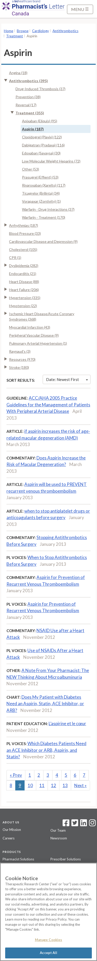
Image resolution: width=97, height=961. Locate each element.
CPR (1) (15, 257)
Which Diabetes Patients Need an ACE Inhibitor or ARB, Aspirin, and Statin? (46, 750)
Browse (22, 31)
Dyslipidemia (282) (23, 265)
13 (65, 785)
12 (53, 785)
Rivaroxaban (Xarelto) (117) (43, 185)
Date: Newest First (67, 379)
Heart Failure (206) (24, 289)
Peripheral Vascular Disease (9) (34, 335)
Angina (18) (18, 72)
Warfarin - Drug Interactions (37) (48, 209)
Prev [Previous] (16, 775)
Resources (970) (22, 359)
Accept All (48, 953)
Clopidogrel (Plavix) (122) (42, 137)
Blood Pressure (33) (25, 233)
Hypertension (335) (24, 297)
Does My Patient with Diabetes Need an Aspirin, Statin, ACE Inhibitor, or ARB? (45, 703)
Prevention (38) (28, 97)
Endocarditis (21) (22, 273)
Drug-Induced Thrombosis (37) (40, 89)
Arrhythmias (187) (23, 225)
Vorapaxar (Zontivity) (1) (41, 201)
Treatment (14, 36)
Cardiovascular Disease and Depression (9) (43, 241)
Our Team (58, 830)
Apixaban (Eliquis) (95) (39, 121)
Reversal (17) (26, 105)
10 (30, 785)
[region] (48, 912)
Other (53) (30, 169)
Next (80, 785)
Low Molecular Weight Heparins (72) (51, 161)
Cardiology (40, 31)
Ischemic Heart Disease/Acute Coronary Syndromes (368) (41, 316)
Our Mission (12, 830)
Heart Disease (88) (24, 281)
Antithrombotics (65, 31)
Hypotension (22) (23, 305)
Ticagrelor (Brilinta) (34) (41, 193)
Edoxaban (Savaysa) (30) (41, 153)
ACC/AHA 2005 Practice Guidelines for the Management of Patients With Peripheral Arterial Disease (48, 404)
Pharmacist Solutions (18, 859)
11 (41, 785)
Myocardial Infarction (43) (29, 327)
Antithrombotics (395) (28, 81)
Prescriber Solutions (65, 859)
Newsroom (58, 838)
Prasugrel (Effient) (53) (40, 177)
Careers (8, 838)
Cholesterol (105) (23, 249)
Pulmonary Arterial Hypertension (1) (38, 343)
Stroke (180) (19, 367)
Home (8, 31)
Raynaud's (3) (20, 351)
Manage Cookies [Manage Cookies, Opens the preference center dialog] (48, 940)
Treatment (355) (30, 113)
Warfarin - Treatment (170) (43, 217)
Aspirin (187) (33, 129)
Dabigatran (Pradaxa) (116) (43, 145)
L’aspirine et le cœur (67, 723)
